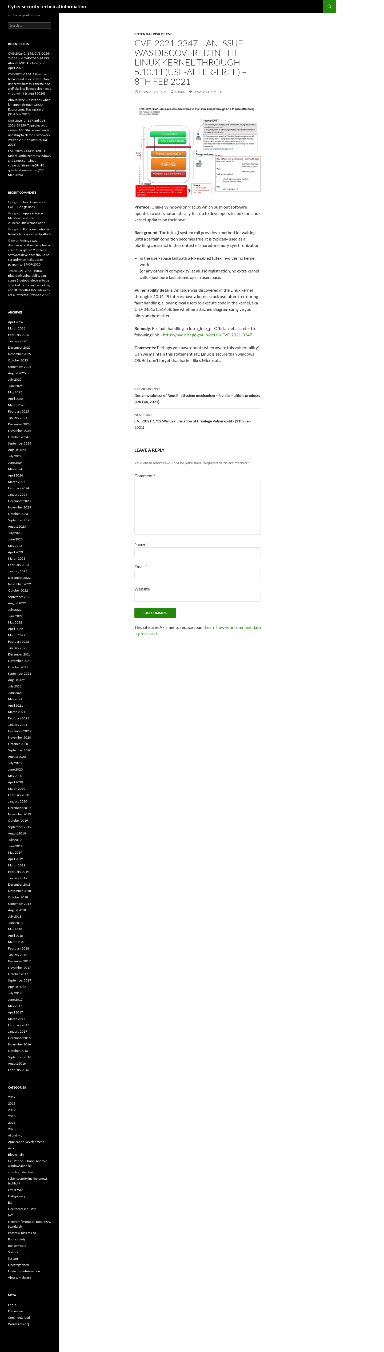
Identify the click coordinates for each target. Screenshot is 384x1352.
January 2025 (17, 418)
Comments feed (19, 1318)
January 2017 (17, 1031)
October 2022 (18, 590)
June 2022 (15, 616)
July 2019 (15, 840)
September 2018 (19, 904)
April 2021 (15, 705)
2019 (11, 1110)
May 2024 (15, 469)
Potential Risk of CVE (153, 34)
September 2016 (19, 1057)
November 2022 (19, 584)
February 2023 (18, 565)
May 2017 (15, 1006)
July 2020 (15, 763)
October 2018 (18, 897)
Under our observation (24, 1271)
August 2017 (17, 987)
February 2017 (18, 1025)
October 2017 (18, 974)
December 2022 (19, 578)
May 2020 (15, 776)
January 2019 (17, 878)
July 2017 (15, 993)
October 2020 (18, 744)
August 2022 (17, 603)
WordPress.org (18, 1324)
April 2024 (15, 475)
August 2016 (17, 1063)
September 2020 (19, 750)
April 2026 (15, 322)
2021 (11, 1123)
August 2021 (17, 680)
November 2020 (19, 737)
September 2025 (19, 367)
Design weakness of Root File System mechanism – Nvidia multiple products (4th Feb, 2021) (197, 395)
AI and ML (15, 1135)
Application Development (26, 1142)
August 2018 (17, 910)
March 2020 (16, 789)
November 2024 (19, 431)
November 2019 (19, 814)
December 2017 (19, 961)
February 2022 (18, 642)
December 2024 (19, 424)
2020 (11, 1116)
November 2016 (19, 1044)
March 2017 (16, 1019)
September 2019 (19, 827)
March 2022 (16, 635)
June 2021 (15, 693)
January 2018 (17, 955)
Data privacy (17, 1196)
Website (142, 588)
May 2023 (15, 546)
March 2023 (16, 558)
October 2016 (18, 1051)
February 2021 (18, 718)
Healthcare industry (22, 1209)
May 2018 (15, 929)
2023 (11, 1129)
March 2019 (16, 865)
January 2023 (17, 571)
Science (13, 1252)
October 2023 (18, 514)
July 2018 (15, 916)
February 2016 (18, 1070)
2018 (11, 1103)
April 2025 (15, 399)
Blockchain (16, 1154)
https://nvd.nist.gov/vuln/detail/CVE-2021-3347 (207, 334)
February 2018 (18, 948)
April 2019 (15, 859)
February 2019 (18, 872)
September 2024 (19, 443)
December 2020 (19, 731)
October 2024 (18, 437)
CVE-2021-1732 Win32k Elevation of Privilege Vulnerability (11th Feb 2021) (197, 421)
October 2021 (18, 667)
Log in (12, 1305)
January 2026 (17, 341)
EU (10, 1202)
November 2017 (19, 968)
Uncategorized (18, 1265)
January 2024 (17, 494)
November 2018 (19, 891)
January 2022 (17, 648)
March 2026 (16, 328)
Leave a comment (208, 92)
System (13, 1258)
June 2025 (15, 386)
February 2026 (18, 335)
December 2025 (19, 347)
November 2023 (19, 507)
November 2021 (19, 661)
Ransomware (17, 1246)
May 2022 (15, 622)
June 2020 (15, 769)
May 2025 (15, 392)
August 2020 (17, 757)
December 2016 (19, 1038)
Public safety (17, 1239)
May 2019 (15, 852)
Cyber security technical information (47, 6)
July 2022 (15, 610)
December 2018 (19, 884)
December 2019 (19, 808)
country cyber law (20, 1172)
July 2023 (15, 533)
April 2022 (15, 629)
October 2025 (18, 360)
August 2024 (17, 450)
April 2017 (15, 1012)
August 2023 (17, 526)
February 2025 (18, 411)
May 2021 (15, 699)
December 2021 (19, 654)
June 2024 (15, 463)
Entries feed (16, 1311)
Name (141, 544)
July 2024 (15, 456)
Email (140, 566)
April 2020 (15, 782)
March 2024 (16, 482)
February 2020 (18, 795)
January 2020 (17, 801)
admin (179, 92)
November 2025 (19, 354)
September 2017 (19, 980)
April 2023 (15, 552)
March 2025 (16, 405)
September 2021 (19, 673)
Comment (144, 475)
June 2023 (15, 539)
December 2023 (19, 501)
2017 (11, 1097)
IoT (10, 1215)
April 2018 (15, 936)
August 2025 (17, 373)
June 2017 (15, 999)
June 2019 (15, 846)
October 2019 (18, 820)
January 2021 (17, 725)
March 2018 (16, 942)
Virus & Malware (19, 1278)
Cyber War (15, 1190)
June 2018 (15, 923)
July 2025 (15, 379)
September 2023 (19, 520)
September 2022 (19, 597)
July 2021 (15, 686)
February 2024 (18, 488)
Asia (11, 1148)
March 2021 (16, 712)
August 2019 (17, 833)
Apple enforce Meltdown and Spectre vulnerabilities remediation (26, 218)
